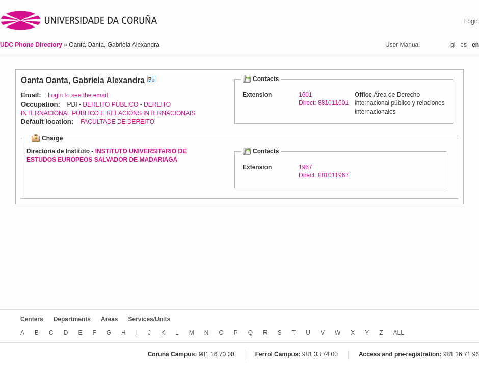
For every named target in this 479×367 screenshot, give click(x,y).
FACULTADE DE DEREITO (117, 121)
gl (452, 44)
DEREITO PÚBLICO (110, 104)
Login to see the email (78, 95)
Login (471, 21)
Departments (72, 319)
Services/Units (149, 319)
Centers (31, 319)
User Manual (402, 44)
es (463, 44)
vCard (151, 80)
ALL (398, 332)
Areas (109, 319)
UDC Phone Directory (32, 44)
